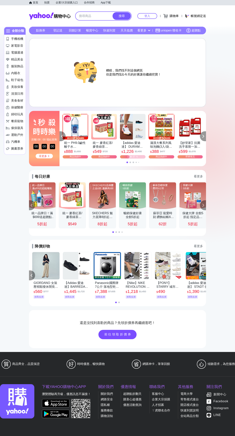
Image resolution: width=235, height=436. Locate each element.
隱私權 (105, 404)
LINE (217, 415)
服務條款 (107, 410)
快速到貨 (109, 30)
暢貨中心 (92, 30)
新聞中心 (219, 394)
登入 (147, 16)
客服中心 (158, 393)
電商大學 (186, 393)
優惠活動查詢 (132, 404)
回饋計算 (75, 30)
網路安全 (107, 399)
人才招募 (158, 404)
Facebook (220, 401)
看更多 (143, 30)
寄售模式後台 (189, 399)
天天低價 (127, 30)
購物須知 (107, 416)
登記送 (57, 30)
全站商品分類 (189, 416)
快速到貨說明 (189, 410)
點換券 (40, 30)
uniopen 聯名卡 (168, 30)
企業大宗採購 (161, 399)
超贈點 (193, 30)
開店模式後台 (189, 404)
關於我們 (107, 393)
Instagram (221, 408)
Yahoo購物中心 (50, 16)
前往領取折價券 (118, 334)
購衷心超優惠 (132, 399)
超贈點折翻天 (132, 393)
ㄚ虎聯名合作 (161, 410)
